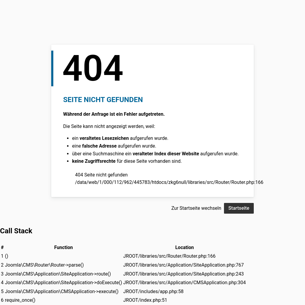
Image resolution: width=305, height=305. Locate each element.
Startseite (238, 208)
